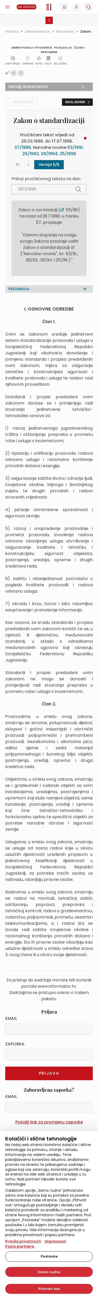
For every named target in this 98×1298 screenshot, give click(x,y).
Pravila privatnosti (23, 1241)
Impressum (55, 1241)
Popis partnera (19, 1246)
